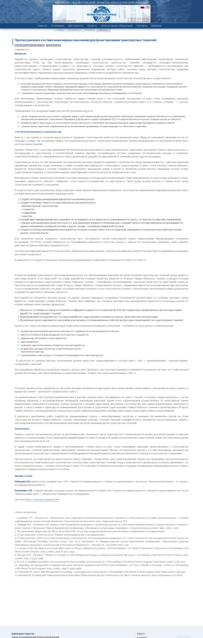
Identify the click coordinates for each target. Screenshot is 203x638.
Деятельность (75, 25)
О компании (57, 25)
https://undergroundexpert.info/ (42, 499)
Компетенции (35, 24)
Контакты (142, 25)
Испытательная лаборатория (117, 25)
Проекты (92, 25)
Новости (42, 25)
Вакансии (156, 25)
